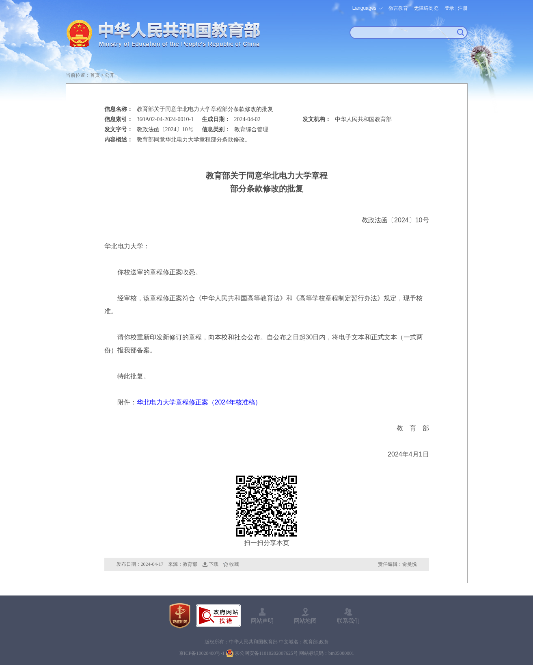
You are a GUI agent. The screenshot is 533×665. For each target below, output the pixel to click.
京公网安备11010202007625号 (266, 653)
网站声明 (262, 620)
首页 (95, 75)
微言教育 (398, 8)
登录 (449, 8)
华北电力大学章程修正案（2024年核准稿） (199, 402)
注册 (463, 8)
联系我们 (348, 620)
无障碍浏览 (426, 8)
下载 (213, 564)
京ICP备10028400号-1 (202, 653)
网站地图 (305, 620)
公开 (109, 75)
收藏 (234, 564)
